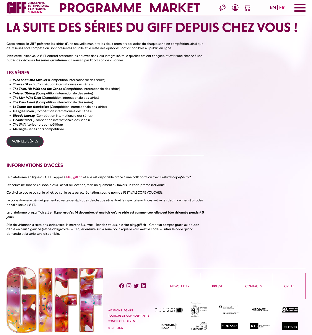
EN (273, 7)
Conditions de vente (123, 321)
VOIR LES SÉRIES (25, 141)
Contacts (253, 286)
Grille (289, 286)
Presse (217, 286)
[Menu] (300, 8)
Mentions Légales (120, 310)
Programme (100, 8)
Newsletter (179, 286)
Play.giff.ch (74, 177)
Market (175, 8)
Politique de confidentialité (128, 315)
